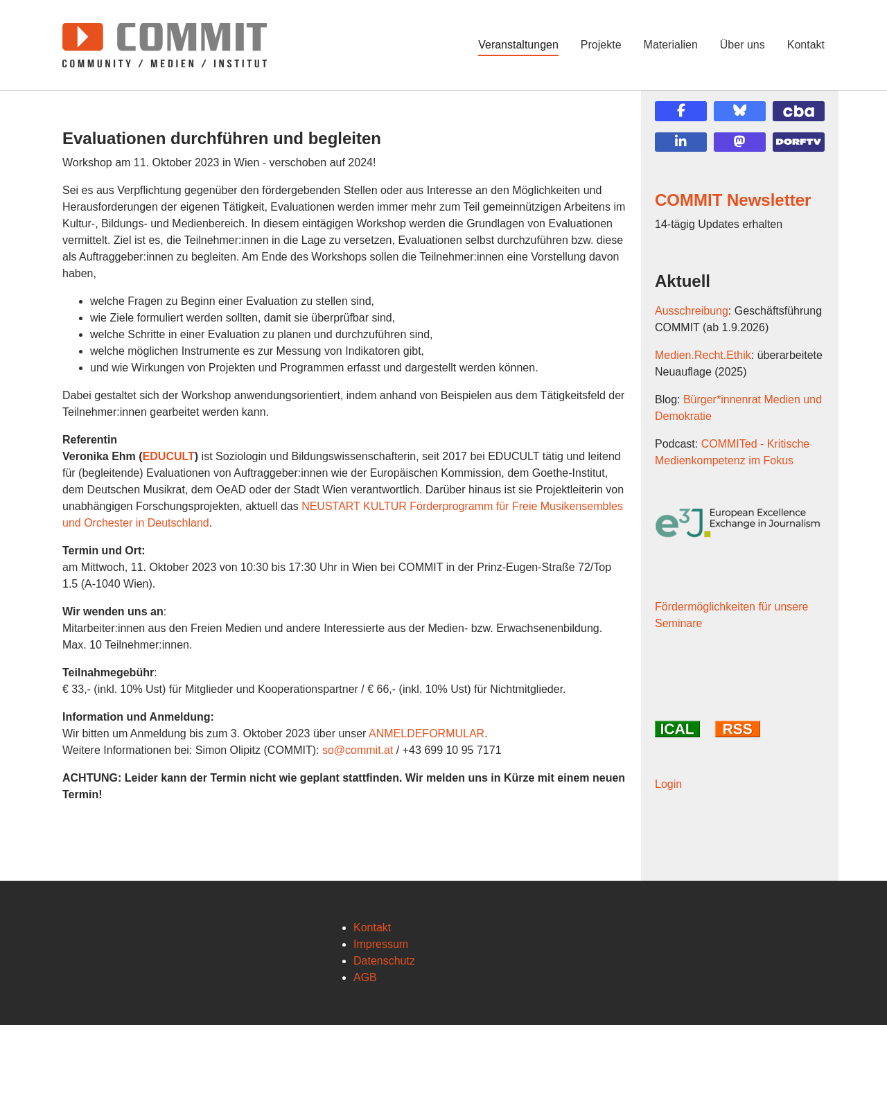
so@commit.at (357, 750)
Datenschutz (384, 1035)
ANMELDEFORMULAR (426, 733)
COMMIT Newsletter (733, 200)
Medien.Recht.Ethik (703, 355)
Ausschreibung (691, 311)
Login (668, 907)
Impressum (380, 1018)
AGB (365, 1051)
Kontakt (372, 1002)
